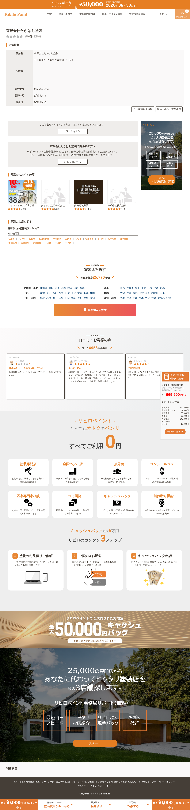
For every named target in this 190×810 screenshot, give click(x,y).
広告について (134, 782)
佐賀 (128, 298)
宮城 (63, 288)
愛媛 (86, 298)
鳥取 (42, 298)
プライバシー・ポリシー (163, 782)
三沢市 (68, 239)
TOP (49, 14)
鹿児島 (161, 298)
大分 (147, 298)
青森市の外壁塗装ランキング (23, 228)
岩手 (57, 288)
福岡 (122, 298)
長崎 (135, 298)
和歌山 (155, 293)
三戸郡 (68, 243)
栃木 (156, 288)
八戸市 (22, 239)
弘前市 (11, 239)
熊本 (141, 298)
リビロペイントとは (87, 785)
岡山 (55, 298)
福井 (61, 293)
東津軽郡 (112, 239)
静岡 (92, 293)
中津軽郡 (12, 243)
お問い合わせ (87, 782)
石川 (55, 293)
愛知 (79, 293)
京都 (135, 293)
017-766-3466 (41, 89)
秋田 (69, 288)
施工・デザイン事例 (112, 14)
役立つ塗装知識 (137, 14)
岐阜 (86, 293)
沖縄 (168, 298)
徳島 (73, 298)
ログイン (76, 782)
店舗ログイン (104, 785)
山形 (76, 288)
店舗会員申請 (120, 782)
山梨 (67, 293)
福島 (82, 288)
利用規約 (146, 782)
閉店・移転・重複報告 (169, 109)
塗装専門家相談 (87, 14)
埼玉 (137, 288)
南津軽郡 (25, 243)
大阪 (122, 293)
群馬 (162, 288)
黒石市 (32, 239)
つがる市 (89, 239)
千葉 (143, 288)
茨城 (150, 288)
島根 (48, 298)
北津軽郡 (37, 243)
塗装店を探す (65, 14)
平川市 (101, 239)
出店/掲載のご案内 (104, 782)
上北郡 (48, 243)
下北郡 (58, 243)
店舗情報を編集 (142, 109)
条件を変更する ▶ (175, 432)
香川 (79, 298)
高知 (92, 298)
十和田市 (57, 239)
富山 (48, 293)
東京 (122, 288)
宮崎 (153, 298)
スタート (95, 743)
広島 (61, 298)
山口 (67, 298)
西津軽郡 (124, 239)
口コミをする (73, 131)
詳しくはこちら (72, 162)
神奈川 (130, 288)
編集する (40, 95)
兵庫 (128, 293)
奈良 (147, 293)
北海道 (43, 288)
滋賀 (141, 293)
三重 (162, 293)
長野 (73, 293)
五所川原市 (44, 239)
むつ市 (78, 239)
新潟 (42, 293)
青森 (51, 288)
